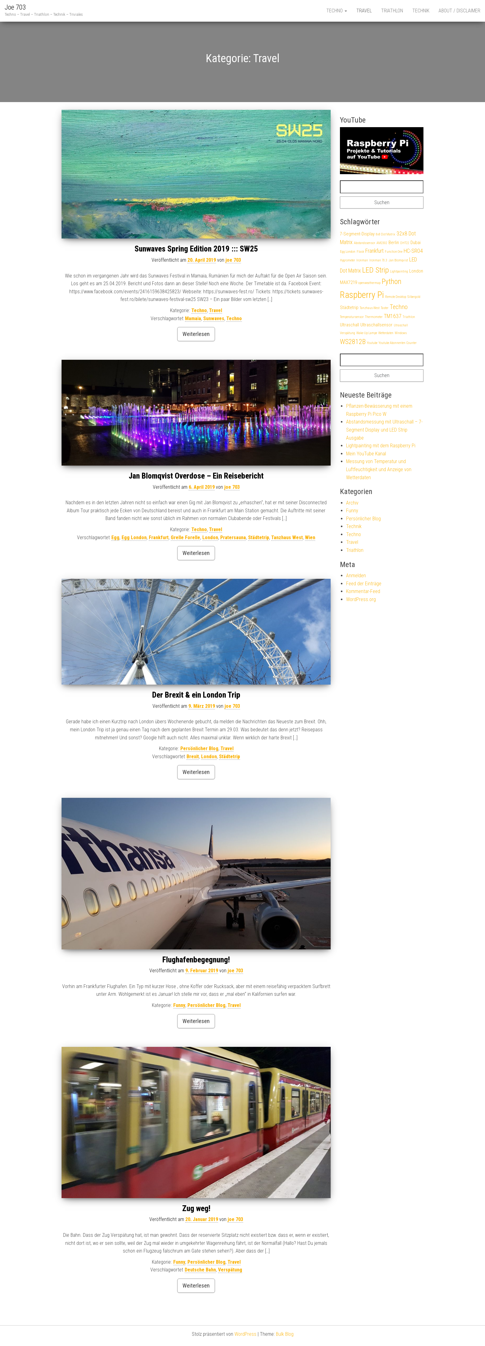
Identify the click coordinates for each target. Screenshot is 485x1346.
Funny (179, 1005)
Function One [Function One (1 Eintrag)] (393, 252)
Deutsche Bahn (200, 1270)
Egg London (134, 537)
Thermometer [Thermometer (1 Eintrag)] (374, 317)
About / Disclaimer (459, 11)
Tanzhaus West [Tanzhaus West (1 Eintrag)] (370, 308)
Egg (115, 537)
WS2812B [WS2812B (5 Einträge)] (353, 342)
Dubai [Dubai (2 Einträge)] (415, 242)
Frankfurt (159, 537)
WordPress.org (361, 599)
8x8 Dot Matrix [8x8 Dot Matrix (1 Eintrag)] (385, 234)
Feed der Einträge (363, 584)
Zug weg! (196, 1208)
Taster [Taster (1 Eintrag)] (384, 308)
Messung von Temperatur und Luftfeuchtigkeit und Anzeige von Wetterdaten (378, 469)
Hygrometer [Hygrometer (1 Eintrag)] (347, 260)
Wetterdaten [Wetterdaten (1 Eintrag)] (385, 333)
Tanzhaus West (287, 537)
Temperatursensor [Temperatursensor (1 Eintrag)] (352, 317)
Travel (364, 11)
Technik (420, 11)
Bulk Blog (285, 1334)
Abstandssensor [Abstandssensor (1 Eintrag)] (364, 243)
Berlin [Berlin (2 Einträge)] (393, 242)
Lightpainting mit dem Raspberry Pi (380, 446)
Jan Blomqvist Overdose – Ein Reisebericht (196, 475)
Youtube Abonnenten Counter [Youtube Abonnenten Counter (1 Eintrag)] (398, 343)
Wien (310, 537)
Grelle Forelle (185, 537)
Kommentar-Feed (363, 591)
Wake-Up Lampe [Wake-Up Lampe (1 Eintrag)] (366, 333)
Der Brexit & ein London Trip (196, 694)
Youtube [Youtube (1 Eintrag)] (372, 343)
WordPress (245, 1334)
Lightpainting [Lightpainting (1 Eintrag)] (399, 271)
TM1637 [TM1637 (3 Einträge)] (392, 316)
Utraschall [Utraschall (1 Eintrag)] (401, 325)
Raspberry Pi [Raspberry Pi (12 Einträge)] (362, 295)
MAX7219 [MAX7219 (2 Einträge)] (348, 282)
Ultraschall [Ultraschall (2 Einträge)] (349, 325)
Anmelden (356, 575)
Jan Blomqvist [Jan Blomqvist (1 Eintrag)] (398, 260)
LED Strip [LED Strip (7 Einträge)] (375, 269)
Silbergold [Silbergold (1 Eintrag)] (413, 297)
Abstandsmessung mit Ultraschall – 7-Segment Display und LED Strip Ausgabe (384, 430)
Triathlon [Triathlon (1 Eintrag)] (409, 317)
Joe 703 (15, 7)
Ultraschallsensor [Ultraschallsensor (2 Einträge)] (376, 325)
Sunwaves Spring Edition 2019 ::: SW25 (196, 248)
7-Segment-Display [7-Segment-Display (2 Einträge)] (357, 234)
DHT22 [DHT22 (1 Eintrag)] (404, 243)
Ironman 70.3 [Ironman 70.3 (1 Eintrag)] (378, 260)
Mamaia (193, 318)
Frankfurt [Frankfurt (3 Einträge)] (374, 251)
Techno (336, 11)
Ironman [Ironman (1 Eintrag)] (362, 260)
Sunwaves (213, 318)
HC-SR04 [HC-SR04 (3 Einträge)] (413, 251)
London (210, 537)
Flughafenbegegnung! (196, 959)
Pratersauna (233, 537)
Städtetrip (258, 537)
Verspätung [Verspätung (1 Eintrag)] (347, 333)
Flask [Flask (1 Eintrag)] (360, 252)
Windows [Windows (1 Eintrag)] (401, 333)
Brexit (193, 756)
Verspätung (230, 1270)
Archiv (352, 503)
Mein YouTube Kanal (366, 454)
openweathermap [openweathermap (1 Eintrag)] (369, 283)
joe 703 (233, 260)
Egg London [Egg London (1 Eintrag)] (347, 252)
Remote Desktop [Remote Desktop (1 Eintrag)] (395, 297)
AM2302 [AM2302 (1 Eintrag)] (381, 243)
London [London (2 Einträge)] (416, 271)
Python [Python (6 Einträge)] (391, 281)
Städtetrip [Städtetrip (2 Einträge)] (349, 307)
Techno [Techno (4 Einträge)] (399, 307)
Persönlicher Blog (199, 748)
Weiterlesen (196, 334)
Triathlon (392, 11)
